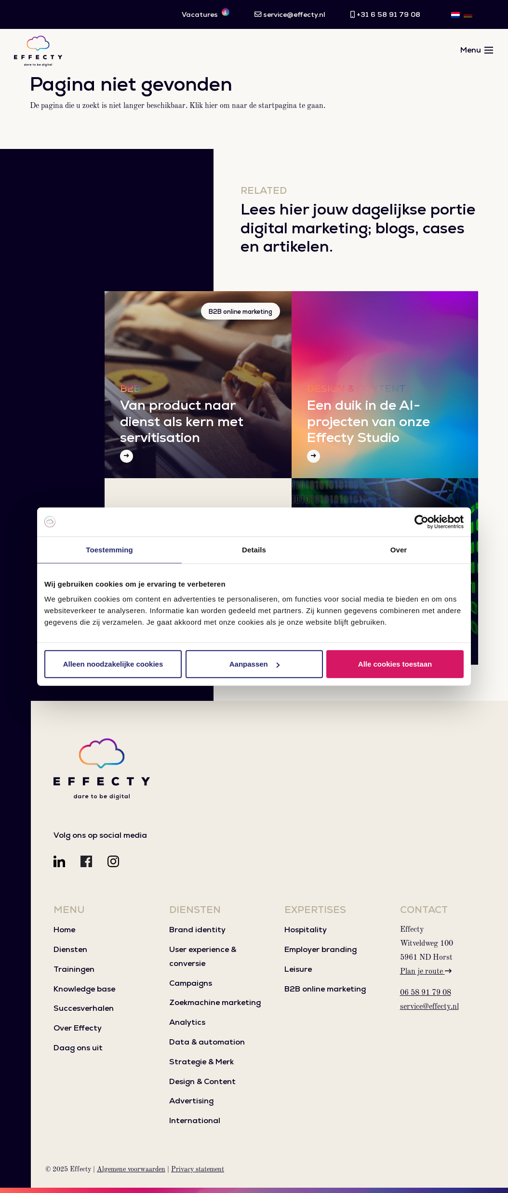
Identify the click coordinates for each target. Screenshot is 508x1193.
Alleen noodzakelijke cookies (113, 664)
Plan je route (426, 972)
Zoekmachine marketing (215, 1002)
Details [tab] (254, 549)
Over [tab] (398, 549)
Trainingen (73, 969)
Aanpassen (254, 664)
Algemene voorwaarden (131, 1169)
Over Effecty (77, 1028)
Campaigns (190, 983)
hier (211, 106)
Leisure (298, 969)
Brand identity (197, 930)
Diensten (70, 949)
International (194, 1120)
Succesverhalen (83, 1008)
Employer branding (320, 949)
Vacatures (205, 14)
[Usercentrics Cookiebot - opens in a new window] (421, 521)
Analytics (187, 1022)
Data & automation (207, 1042)
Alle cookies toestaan (395, 664)
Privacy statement (197, 1169)
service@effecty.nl (429, 1007)
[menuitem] (455, 14)
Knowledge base (84, 989)
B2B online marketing (240, 312)
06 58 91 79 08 (425, 993)
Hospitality (305, 930)
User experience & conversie (202, 956)
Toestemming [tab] (109, 549)
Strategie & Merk (201, 1062)
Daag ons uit (78, 1048)
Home (64, 930)
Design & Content (202, 1081)
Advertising (191, 1101)
